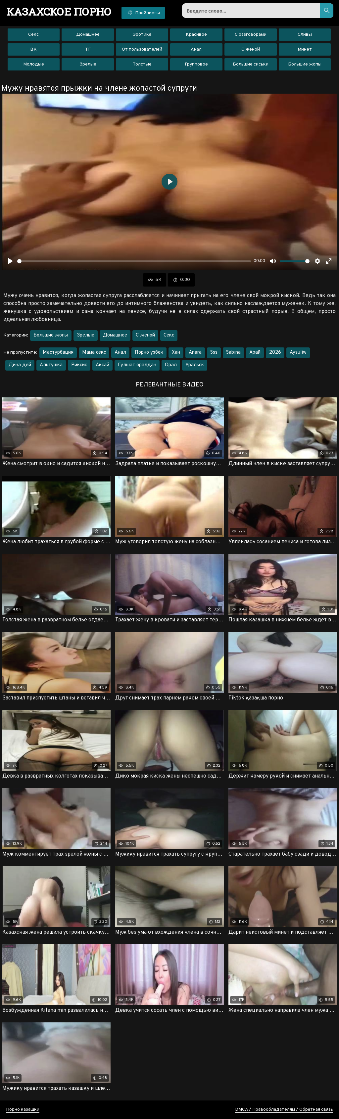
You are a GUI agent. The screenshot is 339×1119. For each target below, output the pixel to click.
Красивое (196, 34)
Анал (196, 49)
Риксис (79, 365)
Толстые (142, 64)
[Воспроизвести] (10, 261)
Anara (195, 352)
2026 (275, 352)
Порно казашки (22, 1109)
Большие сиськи (250, 64)
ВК (33, 49)
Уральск (194, 365)
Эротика (142, 34)
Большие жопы (304, 64)
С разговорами (250, 34)
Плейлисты (143, 12)
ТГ (88, 49)
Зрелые (87, 64)
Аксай (102, 365)
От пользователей (142, 49)
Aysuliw (298, 352)
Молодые (33, 64)
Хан (176, 352)
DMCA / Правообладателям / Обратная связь (284, 1109)
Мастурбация (58, 352)
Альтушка (51, 365)
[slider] (134, 261)
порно (59, 12)
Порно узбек (149, 352)
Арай (255, 352)
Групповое (196, 64)
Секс (33, 34)
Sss (214, 352)
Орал (171, 365)
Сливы (305, 34)
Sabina (233, 352)
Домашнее (88, 34)
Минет (305, 49)
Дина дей (20, 365)
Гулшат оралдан (137, 365)
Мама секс (94, 352)
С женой (250, 49)
